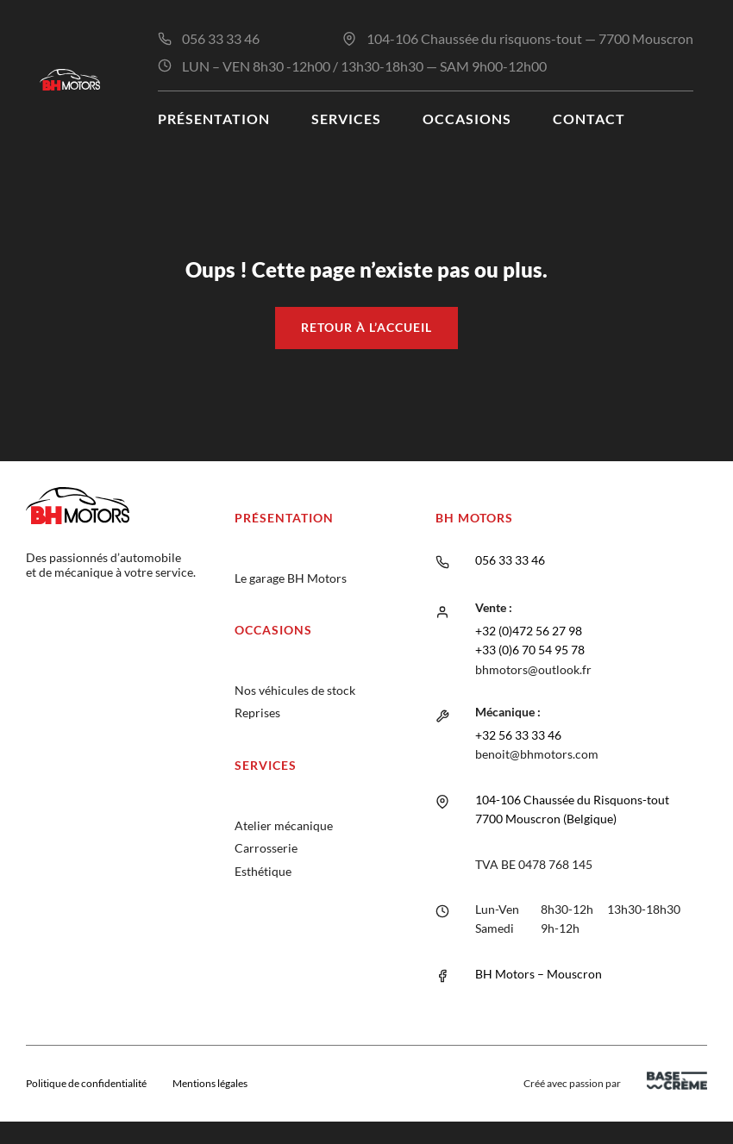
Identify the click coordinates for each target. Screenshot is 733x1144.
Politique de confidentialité (86, 1083)
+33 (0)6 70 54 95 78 (530, 649)
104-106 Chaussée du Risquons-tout (572, 799)
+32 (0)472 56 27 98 (528, 630)
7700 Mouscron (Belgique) (546, 818)
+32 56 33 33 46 (518, 735)
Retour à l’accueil (366, 327)
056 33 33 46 (221, 38)
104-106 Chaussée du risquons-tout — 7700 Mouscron (529, 38)
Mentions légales (209, 1083)
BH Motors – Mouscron (538, 973)
